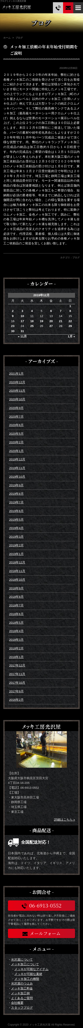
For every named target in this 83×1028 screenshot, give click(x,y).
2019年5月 (16, 519)
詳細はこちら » (64, 819)
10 (22, 316)
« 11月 (22, 336)
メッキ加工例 (20, 993)
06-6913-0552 (41, 905)
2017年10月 (17, 682)
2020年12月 (17, 382)
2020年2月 (16, 442)
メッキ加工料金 (22, 988)
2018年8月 (16, 596)
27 (51, 326)
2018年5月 (16, 622)
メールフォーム (41, 933)
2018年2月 (16, 648)
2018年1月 (16, 657)
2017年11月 (17, 674)
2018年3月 (16, 639)
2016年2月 (16, 699)
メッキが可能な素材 (28, 974)
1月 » (71, 336)
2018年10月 (17, 579)
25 (32, 326)
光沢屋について (22, 959)
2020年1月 (16, 451)
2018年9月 (16, 588)
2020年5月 (16, 433)
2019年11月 (17, 468)
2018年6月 (16, 614)
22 (70, 321)
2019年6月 (16, 511)
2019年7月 (16, 502)
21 (60, 321)
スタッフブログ (22, 1007)
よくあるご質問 (22, 998)
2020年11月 (17, 390)
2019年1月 (16, 554)
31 (22, 331)
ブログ (76, 257)
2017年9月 (16, 691)
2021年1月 (16, 373)
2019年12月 (17, 459)
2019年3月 (16, 536)
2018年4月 (16, 631)
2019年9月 (16, 485)
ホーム (7, 37)
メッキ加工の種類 (26, 979)
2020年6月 (16, 425)
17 (22, 321)
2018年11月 (17, 571)
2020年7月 (16, 416)
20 (51, 321)
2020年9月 (16, 408)
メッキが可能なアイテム (31, 969)
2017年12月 (17, 665)
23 (12, 326)
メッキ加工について (25, 964)
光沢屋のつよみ (22, 983)
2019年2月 (16, 545)
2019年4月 (16, 528)
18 (32, 321)
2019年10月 (17, 476)
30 (12, 331)
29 (70, 326)
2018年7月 (16, 605)
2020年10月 (17, 399)
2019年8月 (16, 493)
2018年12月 (17, 562)
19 (41, 321)
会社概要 (17, 1003)
